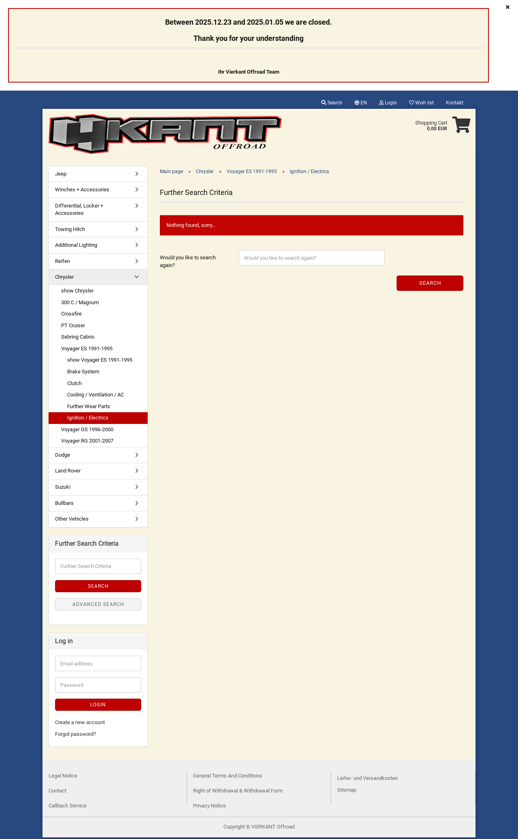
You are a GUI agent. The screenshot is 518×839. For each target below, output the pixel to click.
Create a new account (80, 724)
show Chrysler (77, 292)
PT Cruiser (73, 327)
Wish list (421, 103)
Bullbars (64, 505)
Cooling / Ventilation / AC (95, 396)
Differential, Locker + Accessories (79, 211)
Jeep (60, 175)
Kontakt (454, 103)
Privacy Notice (209, 807)
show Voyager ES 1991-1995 (99, 361)
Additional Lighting (76, 247)
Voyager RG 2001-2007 (87, 442)
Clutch (74, 385)
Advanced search (98, 606)
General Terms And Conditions (227, 777)
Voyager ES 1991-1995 (87, 350)
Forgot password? (75, 736)
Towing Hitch (70, 231)
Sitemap (346, 791)
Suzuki (62, 488)
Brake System (83, 373)
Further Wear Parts (88, 408)
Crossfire (71, 315)
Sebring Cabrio (77, 338)
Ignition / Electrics (87, 419)
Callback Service (68, 807)
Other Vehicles (72, 520)
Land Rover (68, 472)
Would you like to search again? (188, 263)
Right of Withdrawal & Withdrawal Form (237, 792)
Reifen (62, 263)
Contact (57, 792)
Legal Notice (63, 777)
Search (331, 103)
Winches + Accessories (82, 191)
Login (388, 103)
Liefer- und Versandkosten (367, 780)
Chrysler (64, 278)
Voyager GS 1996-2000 (87, 431)
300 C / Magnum (80, 304)
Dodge (62, 456)
